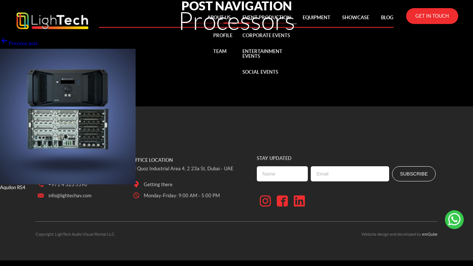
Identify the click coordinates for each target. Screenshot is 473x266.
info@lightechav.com (64, 196)
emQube (430, 234)
